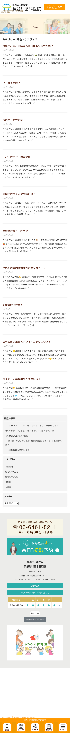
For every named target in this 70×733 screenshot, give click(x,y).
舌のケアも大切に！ (14, 120)
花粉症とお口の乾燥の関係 (16, 436)
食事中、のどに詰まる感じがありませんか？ (28, 46)
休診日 (8, 482)
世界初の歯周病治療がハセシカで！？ (24, 268)
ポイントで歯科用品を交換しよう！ (23, 379)
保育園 (8, 487)
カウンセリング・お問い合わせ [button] (35, 592)
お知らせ (9, 466)
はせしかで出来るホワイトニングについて (27, 342)
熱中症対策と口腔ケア (15, 231)
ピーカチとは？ (11, 83)
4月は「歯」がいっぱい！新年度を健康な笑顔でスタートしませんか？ (33, 443)
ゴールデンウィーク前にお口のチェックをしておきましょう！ (32, 425)
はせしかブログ (12, 476)
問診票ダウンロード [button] (35, 619)
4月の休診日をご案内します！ (18, 450)
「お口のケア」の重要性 (16, 157)
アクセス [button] (35, 585)
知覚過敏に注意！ (13, 305)
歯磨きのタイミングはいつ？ (19, 194)
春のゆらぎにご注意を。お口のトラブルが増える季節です (30, 430)
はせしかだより (12, 471)
